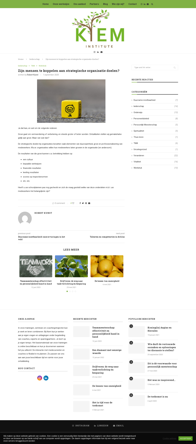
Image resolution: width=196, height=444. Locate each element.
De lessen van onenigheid (107, 281)
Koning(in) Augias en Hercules (160, 329)
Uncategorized (156, 149)
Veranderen (156, 155)
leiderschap (34, 59)
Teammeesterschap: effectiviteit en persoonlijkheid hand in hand (36, 282)
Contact (132, 4)
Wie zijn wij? (118, 4)
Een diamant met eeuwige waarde (106, 351)
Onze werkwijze (61, 4)
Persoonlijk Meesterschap (156, 124)
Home (46, 4)
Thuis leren (156, 137)
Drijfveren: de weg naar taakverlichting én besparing (71, 282)
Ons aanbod (79, 4)
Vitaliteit (156, 161)
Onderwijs (156, 112)
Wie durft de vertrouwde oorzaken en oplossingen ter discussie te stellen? (162, 347)
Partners (94, 4)
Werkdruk (42, 66)
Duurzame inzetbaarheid (156, 100)
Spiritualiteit (156, 131)
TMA (33, 66)
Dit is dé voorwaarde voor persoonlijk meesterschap (162, 365)
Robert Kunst (32, 75)
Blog (105, 4)
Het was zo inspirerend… (161, 380)
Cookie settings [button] (169, 438)
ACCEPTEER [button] (185, 438)
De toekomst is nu (158, 396)
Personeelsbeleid (156, 118)
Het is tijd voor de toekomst (102, 404)
